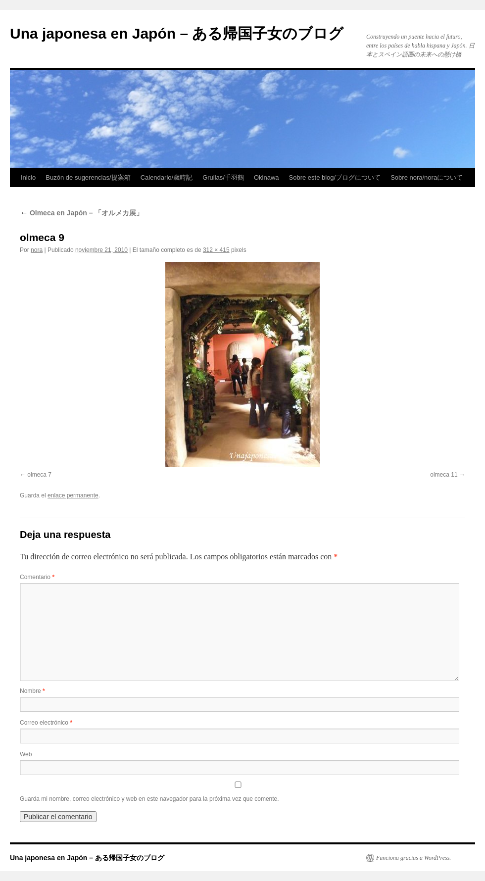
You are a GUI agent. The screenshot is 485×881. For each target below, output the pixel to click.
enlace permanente (73, 495)
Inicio (28, 177)
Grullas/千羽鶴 (223, 177)
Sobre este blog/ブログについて (335, 177)
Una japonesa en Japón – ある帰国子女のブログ (176, 33)
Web (26, 754)
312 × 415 (216, 249)
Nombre (32, 690)
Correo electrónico (46, 722)
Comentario (37, 577)
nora (37, 249)
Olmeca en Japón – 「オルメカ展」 (81, 213)
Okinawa (266, 177)
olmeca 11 (443, 474)
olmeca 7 (39, 474)
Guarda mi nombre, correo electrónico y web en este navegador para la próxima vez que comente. (149, 798)
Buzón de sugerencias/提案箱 (88, 177)
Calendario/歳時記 (167, 177)
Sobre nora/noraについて (426, 177)
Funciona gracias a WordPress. (413, 857)
